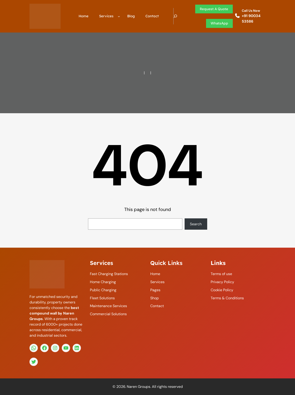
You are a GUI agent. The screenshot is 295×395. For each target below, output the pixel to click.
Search (196, 224)
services (157, 281)
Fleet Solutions (102, 298)
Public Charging (103, 290)
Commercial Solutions (108, 314)
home (155, 273)
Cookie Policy (222, 290)
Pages (155, 290)
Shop (154, 298)
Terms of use (221, 273)
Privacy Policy (222, 281)
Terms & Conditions (227, 298)
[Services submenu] (119, 16)
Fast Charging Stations (109, 273)
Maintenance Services (108, 305)
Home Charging (103, 281)
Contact (157, 305)
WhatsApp (219, 23)
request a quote (214, 9)
